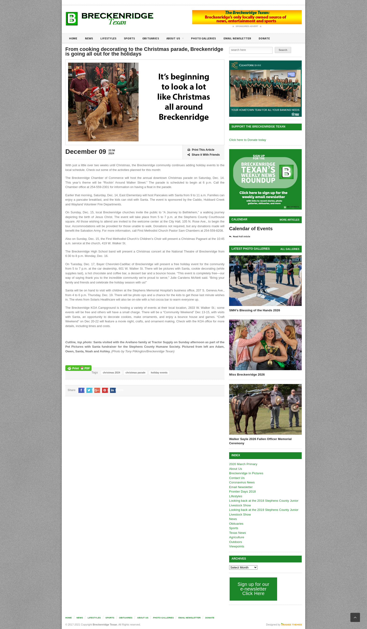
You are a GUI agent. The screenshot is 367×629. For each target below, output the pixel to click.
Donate (278, 38)
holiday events (158, 372)
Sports (133, 38)
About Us (182, 39)
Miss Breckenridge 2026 (246, 374)
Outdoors (235, 541)
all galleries (290, 249)
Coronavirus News (241, 482)
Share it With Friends (203, 154)
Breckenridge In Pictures (245, 473)
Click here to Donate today (247, 140)
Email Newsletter (249, 38)
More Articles (289, 219)
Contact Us (236, 477)
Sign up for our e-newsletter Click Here (253, 588)
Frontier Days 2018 (242, 491)
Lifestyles (111, 38)
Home (73, 38)
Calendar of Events (250, 228)
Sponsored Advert (247, 26)
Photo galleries (212, 38)
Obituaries (156, 38)
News (90, 38)
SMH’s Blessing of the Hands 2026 (254, 310)
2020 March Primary (243, 464)
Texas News (237, 532)
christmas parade (134, 372)
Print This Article (200, 149)
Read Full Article (241, 236)
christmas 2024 (111, 372)
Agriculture (236, 537)
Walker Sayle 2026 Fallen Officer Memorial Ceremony (259, 441)
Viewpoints (236, 546)
